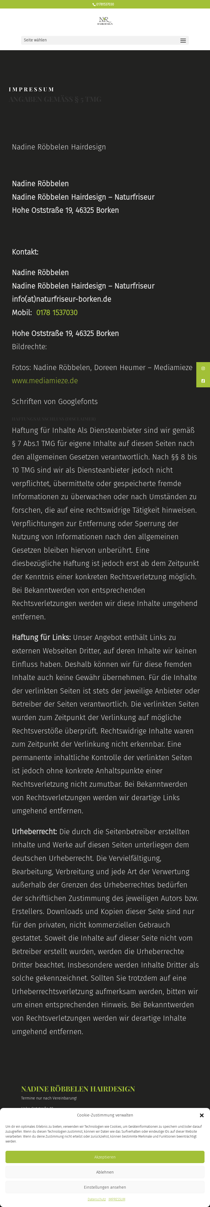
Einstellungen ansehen (105, 1187)
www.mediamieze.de (45, 380)
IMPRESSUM (117, 1199)
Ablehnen (105, 1172)
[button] (202, 1115)
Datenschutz (97, 1199)
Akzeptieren (105, 1157)
